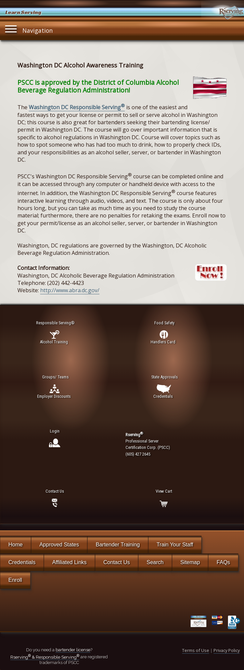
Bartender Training (118, 544)
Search (155, 562)
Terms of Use (195, 650)
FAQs (223, 562)
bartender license (73, 649)
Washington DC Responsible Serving (77, 107)
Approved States (59, 544)
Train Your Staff (175, 544)
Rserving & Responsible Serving (44, 657)
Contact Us (116, 562)
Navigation (29, 28)
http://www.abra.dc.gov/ (69, 290)
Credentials (21, 562)
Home (15, 544)
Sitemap (190, 562)
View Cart (163, 491)
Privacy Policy (227, 650)
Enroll (15, 580)
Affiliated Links (69, 562)
